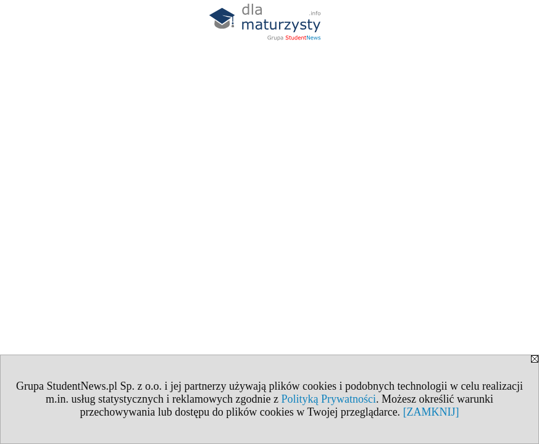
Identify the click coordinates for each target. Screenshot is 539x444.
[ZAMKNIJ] (431, 412)
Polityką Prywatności (328, 399)
